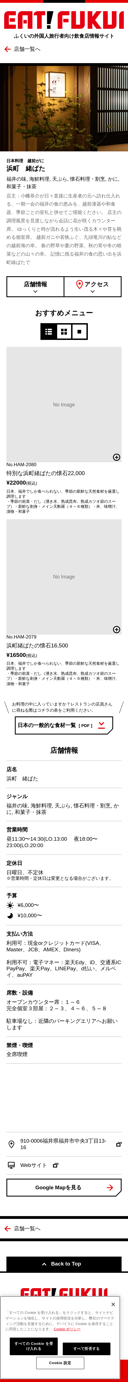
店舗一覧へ (27, 49)
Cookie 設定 (60, 1363)
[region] (60, 1337)
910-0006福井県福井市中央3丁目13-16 (71, 1144)
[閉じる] (113, 1304)
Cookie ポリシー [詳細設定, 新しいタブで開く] (67, 1329)
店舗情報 (35, 284)
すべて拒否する (86, 1349)
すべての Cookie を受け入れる (34, 1346)
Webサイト (39, 1165)
